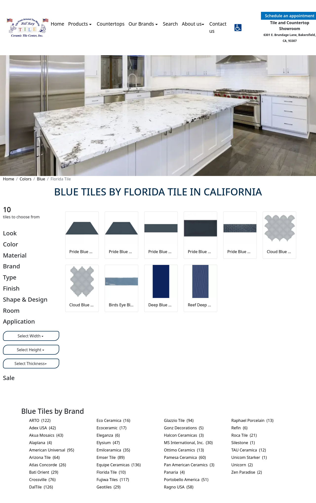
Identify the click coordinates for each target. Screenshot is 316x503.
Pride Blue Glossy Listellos (240, 251)
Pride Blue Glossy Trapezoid (121, 251)
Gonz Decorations (183, 428)
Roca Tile (244, 435)
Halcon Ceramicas (184, 435)
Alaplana (40, 442)
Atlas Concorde (47, 465)
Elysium (108, 442)
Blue (41, 179)
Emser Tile (111, 457)
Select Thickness (30, 363)
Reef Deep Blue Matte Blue (200, 305)
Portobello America (186, 479)
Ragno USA (178, 487)
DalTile (41, 487)
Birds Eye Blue (121, 305)
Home (57, 23)
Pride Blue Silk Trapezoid (82, 251)
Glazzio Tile (179, 420)
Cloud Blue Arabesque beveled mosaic (82, 305)
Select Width (29, 336)
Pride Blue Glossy (200, 251)
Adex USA (42, 428)
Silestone (243, 442)
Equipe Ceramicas (119, 465)
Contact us (217, 27)
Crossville (42, 479)
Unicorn (242, 465)
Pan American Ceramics (189, 465)
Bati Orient (43, 472)
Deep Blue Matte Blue (161, 305)
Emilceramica (113, 450)
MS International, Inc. (188, 442)
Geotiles (108, 487)
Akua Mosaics (46, 435)
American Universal (51, 450)
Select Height (29, 349)
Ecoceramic (111, 428)
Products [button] (78, 23)
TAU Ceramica (248, 450)
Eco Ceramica (113, 420)
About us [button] (192, 23)
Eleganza (108, 435)
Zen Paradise (246, 472)
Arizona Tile (44, 457)
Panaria (174, 472)
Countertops (111, 23)
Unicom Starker (249, 457)
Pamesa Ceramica (185, 457)
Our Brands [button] (141, 23)
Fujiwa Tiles (113, 479)
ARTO (39, 420)
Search (170, 23)
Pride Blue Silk (161, 251)
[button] (238, 27)
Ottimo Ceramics (184, 450)
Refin (239, 428)
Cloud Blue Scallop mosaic (279, 251)
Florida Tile (111, 472)
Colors (25, 179)
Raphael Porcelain (252, 420)
